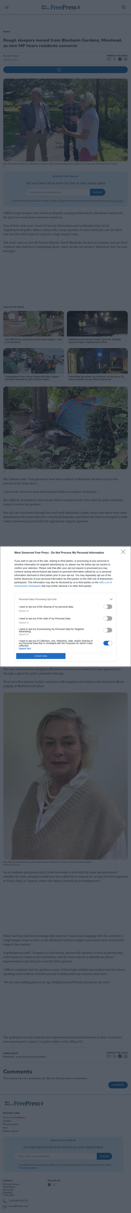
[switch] (107, 606)
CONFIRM (40, 656)
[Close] (124, 553)
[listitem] (65, 599)
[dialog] (65, 606)
